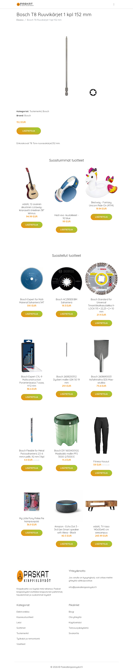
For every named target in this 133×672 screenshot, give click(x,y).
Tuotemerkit (36, 111)
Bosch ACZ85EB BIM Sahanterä (66, 301)
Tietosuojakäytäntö (79, 627)
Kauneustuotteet (25, 617)
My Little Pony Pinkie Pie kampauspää (31, 520)
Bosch (46, 111)
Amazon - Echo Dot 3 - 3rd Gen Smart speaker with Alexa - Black (66, 529)
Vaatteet (21, 644)
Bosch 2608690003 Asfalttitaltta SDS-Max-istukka (101, 379)
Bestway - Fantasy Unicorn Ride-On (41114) (101, 204)
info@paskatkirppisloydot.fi (83, 587)
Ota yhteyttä (75, 617)
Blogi (71, 611)
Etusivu (20, 19)
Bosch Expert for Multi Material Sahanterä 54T (31, 301)
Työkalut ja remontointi (28, 638)
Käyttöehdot (75, 622)
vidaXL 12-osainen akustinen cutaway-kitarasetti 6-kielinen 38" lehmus (31, 209)
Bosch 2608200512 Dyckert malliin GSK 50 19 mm (66, 379)
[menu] (114, 4)
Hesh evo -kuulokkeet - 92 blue (66, 217)
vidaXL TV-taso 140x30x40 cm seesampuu (101, 529)
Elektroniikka (23, 611)
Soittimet (21, 627)
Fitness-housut (101, 461)
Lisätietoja (28, 131)
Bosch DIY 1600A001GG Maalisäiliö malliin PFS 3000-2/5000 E (66, 453)
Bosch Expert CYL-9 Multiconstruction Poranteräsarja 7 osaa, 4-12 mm (31, 381)
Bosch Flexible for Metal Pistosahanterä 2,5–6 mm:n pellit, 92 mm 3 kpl (31, 453)
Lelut (19, 622)
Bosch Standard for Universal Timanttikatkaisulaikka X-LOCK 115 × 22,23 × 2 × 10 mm (101, 305)
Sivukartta (74, 633)
